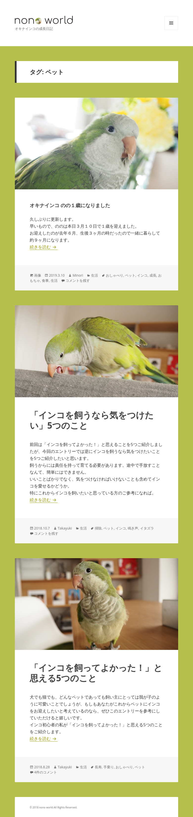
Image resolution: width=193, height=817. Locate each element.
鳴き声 (133, 528)
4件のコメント (45, 772)
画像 (37, 275)
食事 (45, 280)
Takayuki (65, 528)
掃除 (98, 528)
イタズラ (147, 528)
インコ (142, 275)
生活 (94, 275)
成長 (152, 275)
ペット (130, 275)
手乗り (108, 767)
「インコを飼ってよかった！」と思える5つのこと (96, 673)
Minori (77, 275)
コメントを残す (78, 280)
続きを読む (44, 247)
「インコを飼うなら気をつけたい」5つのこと (92, 420)
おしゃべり (114, 275)
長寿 (98, 767)
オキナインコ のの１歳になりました (70, 205)
